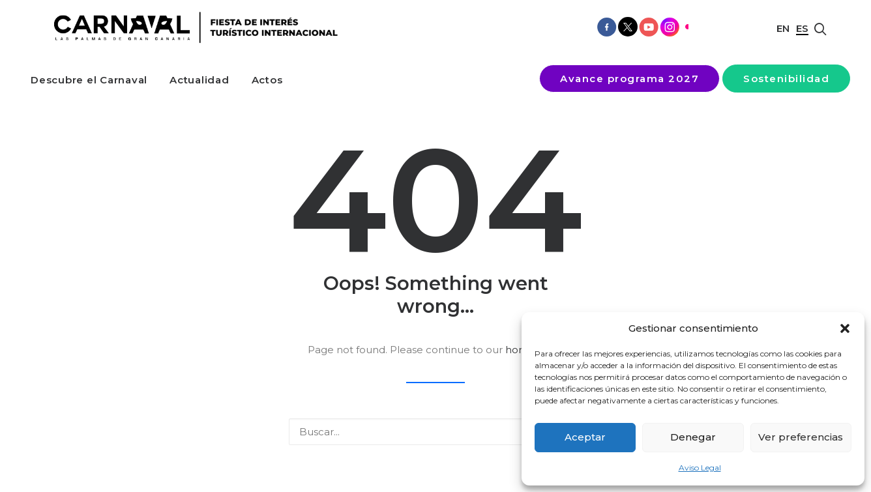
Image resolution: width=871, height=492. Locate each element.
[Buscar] (435, 431)
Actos (267, 80)
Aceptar (585, 437)
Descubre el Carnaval (89, 80)
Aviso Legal (700, 467)
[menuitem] (89, 80)
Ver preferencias (800, 437)
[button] (844, 328)
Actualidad (199, 80)
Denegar (693, 437)
